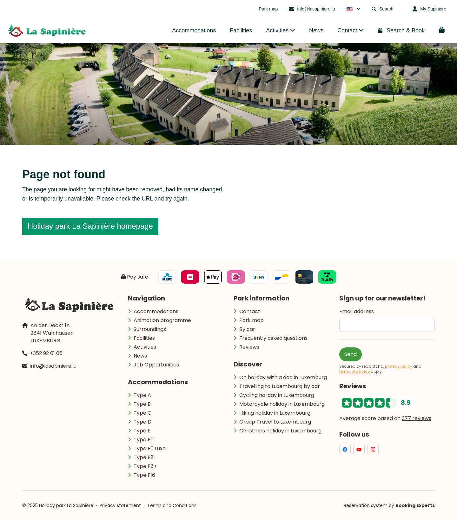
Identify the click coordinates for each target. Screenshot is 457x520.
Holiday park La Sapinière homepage (90, 226)
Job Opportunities (156, 364)
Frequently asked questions (273, 338)
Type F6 (144, 439)
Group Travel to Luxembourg (275, 421)
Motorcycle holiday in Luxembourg (282, 404)
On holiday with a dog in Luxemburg (283, 377)
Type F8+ (145, 466)
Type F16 (144, 475)
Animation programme (162, 320)
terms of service (354, 371)
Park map (251, 320)
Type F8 (144, 457)
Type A (142, 395)
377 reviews (416, 418)
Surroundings (150, 329)
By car (247, 329)
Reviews (249, 347)
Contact (249, 311)
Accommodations (156, 311)
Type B (142, 404)
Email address (356, 311)
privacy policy (398, 366)
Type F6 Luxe (150, 448)
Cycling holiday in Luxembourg (276, 395)
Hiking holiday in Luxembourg (274, 413)
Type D (142, 421)
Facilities (144, 338)
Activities (145, 347)
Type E (142, 430)
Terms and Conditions (171, 505)
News (140, 355)
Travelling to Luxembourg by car (279, 386)
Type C (142, 413)
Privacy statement (120, 505)
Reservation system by (389, 505)
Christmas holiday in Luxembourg (280, 430)
